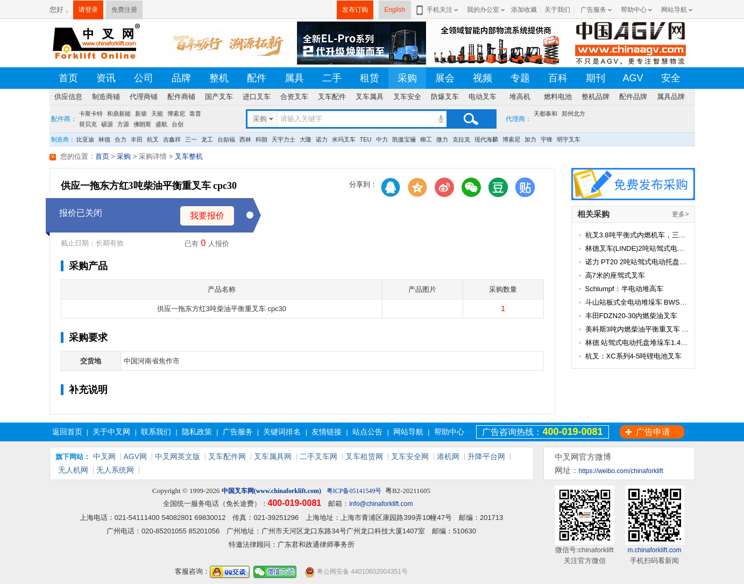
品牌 (181, 78)
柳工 (426, 139)
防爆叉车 (445, 97)
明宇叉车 (568, 139)
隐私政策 (197, 431)
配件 (256, 78)
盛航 (161, 124)
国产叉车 (219, 97)
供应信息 (68, 97)
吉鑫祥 (172, 139)
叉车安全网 (410, 456)
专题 (520, 78)
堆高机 (519, 97)
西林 (245, 139)
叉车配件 (332, 97)
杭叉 (153, 139)
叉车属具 (370, 97)
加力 (530, 139)
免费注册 (124, 9)
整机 (219, 78)
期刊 (595, 78)
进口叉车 (257, 97)
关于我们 (557, 9)
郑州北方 (573, 113)
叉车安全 (407, 97)
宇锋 (546, 139)
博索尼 (176, 113)
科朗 (261, 139)
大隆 (305, 139)
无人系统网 (115, 470)
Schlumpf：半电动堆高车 (624, 289)
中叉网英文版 (177, 456)
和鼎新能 (119, 113)
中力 (382, 139)
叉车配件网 (227, 456)
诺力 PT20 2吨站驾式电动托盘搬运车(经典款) (655, 262)
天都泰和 (545, 113)
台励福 (226, 139)
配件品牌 (633, 97)
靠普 (195, 113)
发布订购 (355, 9)
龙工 (207, 139)
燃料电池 (558, 97)
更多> (680, 214)
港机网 (448, 456)
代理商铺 (144, 97)
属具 (294, 78)
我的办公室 (483, 9)
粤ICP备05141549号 (354, 491)
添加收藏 (524, 9)
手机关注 (437, 9)
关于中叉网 (111, 431)
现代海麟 (486, 139)
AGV (632, 78)
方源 (123, 124)
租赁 (369, 78)
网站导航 (674, 9)
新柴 (141, 113)
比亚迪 (85, 139)
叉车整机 (189, 156)
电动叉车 (483, 97)
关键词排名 (282, 431)
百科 (558, 78)
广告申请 (653, 432)
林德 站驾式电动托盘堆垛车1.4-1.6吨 (642, 343)
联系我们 (156, 431)
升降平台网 (486, 456)
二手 (332, 78)
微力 (442, 139)
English (394, 9)
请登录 (88, 9)
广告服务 (593, 9)
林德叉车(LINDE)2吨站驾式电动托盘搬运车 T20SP (664, 248)
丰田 (137, 139)
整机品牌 (596, 97)
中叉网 (104, 456)
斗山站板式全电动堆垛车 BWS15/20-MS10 (651, 302)
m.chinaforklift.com (654, 550)
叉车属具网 (273, 456)
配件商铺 (181, 97)
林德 (104, 139)
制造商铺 (106, 97)
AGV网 (135, 456)
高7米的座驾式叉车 (615, 275)
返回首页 (67, 431)
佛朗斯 (142, 124)
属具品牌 (671, 97)
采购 (407, 78)
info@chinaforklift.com (381, 504)
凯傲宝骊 (404, 139)
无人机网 (73, 470)
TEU (366, 139)
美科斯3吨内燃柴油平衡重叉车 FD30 (642, 329)
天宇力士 (283, 139)
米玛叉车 (344, 139)
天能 (157, 113)
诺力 (322, 139)
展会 (445, 78)
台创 (177, 124)
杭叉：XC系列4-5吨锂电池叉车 (633, 356)
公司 (143, 78)
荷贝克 (88, 124)
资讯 (106, 78)
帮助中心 (634, 9)
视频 (482, 78)
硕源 (107, 124)
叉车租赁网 (364, 456)
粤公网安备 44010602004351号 (356, 572)
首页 (68, 78)
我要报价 (207, 215)
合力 (120, 139)
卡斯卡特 (91, 113)
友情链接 (326, 431)
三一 (191, 139)
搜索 (471, 119)
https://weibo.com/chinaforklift (621, 471)
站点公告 (367, 431)
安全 (671, 78)
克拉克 (461, 139)
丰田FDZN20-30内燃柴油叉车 (631, 316)
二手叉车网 (318, 456)
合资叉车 (294, 97)
